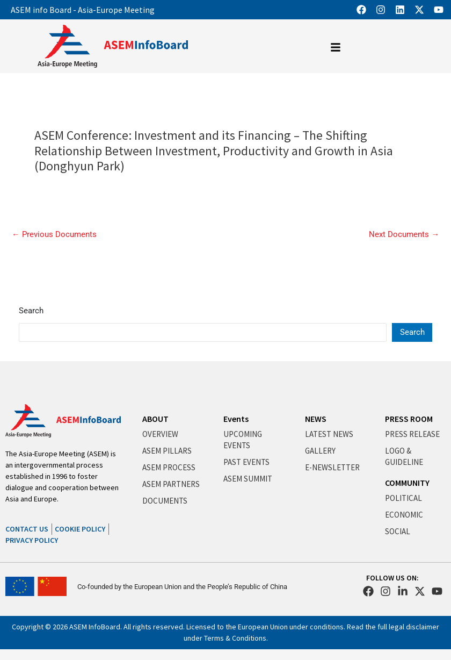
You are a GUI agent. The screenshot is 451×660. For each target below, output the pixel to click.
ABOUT (155, 418)
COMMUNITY (407, 482)
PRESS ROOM (409, 418)
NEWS (315, 418)
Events (236, 418)
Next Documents (404, 235)
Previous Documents (54, 235)
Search (31, 310)
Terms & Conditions (235, 638)
